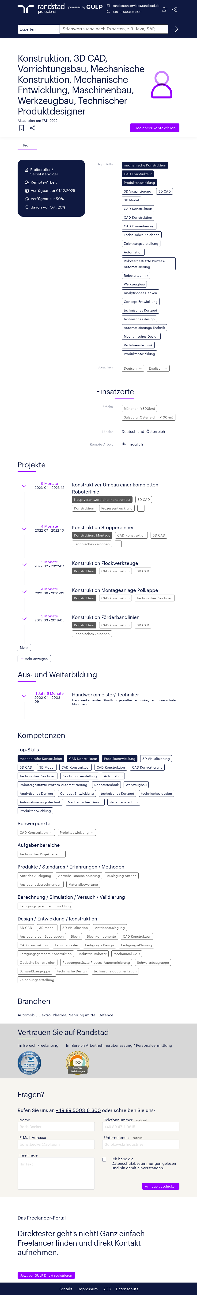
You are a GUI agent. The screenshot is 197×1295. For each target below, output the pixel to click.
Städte (107, 407)
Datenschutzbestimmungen (136, 1163)
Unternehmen (116, 1137)
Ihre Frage (28, 1155)
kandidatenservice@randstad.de (136, 5)
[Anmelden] (175, 9)
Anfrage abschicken (161, 1186)
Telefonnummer (118, 1119)
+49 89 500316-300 (127, 11)
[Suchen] (174, 29)
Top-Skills (105, 164)
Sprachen (105, 367)
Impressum (88, 1289)
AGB (107, 1289)
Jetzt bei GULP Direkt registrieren (46, 1275)
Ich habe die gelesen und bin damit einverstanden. (144, 1163)
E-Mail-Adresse (32, 1137)
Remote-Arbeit (101, 444)
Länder (107, 432)
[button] (39, 29)
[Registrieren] (165, 9)
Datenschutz (127, 1289)
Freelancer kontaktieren (155, 128)
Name (24, 1119)
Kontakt (65, 1289)
